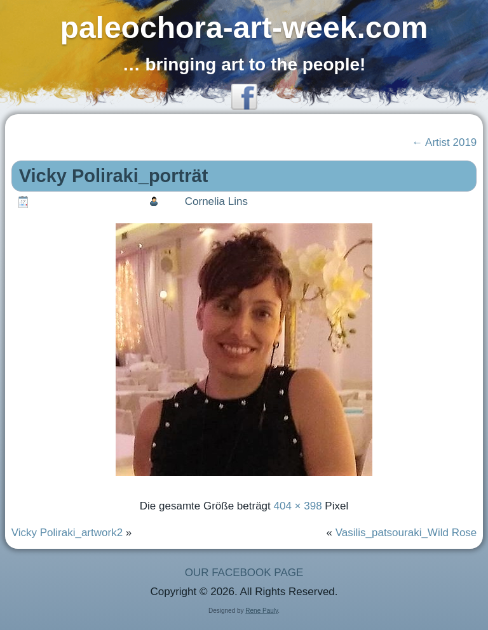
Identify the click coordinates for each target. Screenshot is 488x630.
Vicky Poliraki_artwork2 (67, 533)
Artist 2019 (444, 142)
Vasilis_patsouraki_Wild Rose (406, 533)
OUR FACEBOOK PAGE (244, 573)
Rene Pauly (261, 610)
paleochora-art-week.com (244, 27)
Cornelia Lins (216, 201)
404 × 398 (298, 506)
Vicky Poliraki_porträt (113, 176)
